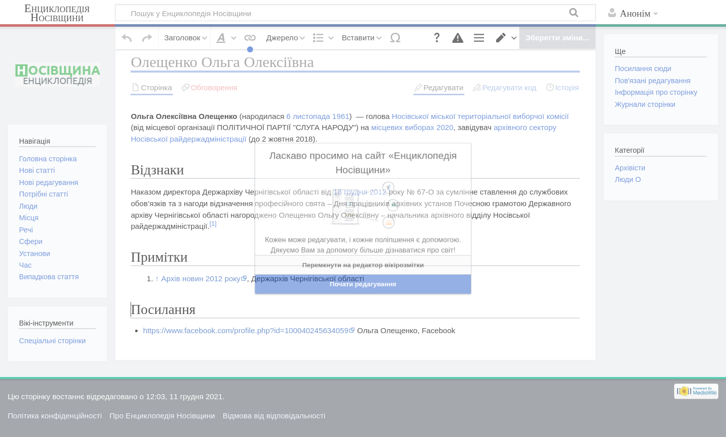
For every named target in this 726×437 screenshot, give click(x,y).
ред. (207, 189)
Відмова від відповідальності (274, 424)
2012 (378, 209)
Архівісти (630, 168)
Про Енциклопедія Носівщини (162, 424)
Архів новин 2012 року (200, 296)
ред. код (232, 189)
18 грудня (350, 209)
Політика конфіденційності (55, 424)
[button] (431, 32)
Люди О (628, 179)
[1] (213, 242)
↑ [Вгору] (157, 296)
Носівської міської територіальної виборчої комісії (478, 133)
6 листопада (308, 133)
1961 (340, 133)
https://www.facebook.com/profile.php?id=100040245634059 (245, 348)
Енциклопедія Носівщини (57, 13)
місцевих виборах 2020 (412, 145)
